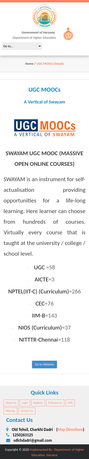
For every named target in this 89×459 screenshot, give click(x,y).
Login (25, 402)
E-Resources (55, 402)
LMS (70, 402)
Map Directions (70, 429)
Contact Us (27, 410)
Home (29, 64)
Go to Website (44, 364)
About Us (11, 402)
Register (38, 402)
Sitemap (10, 410)
